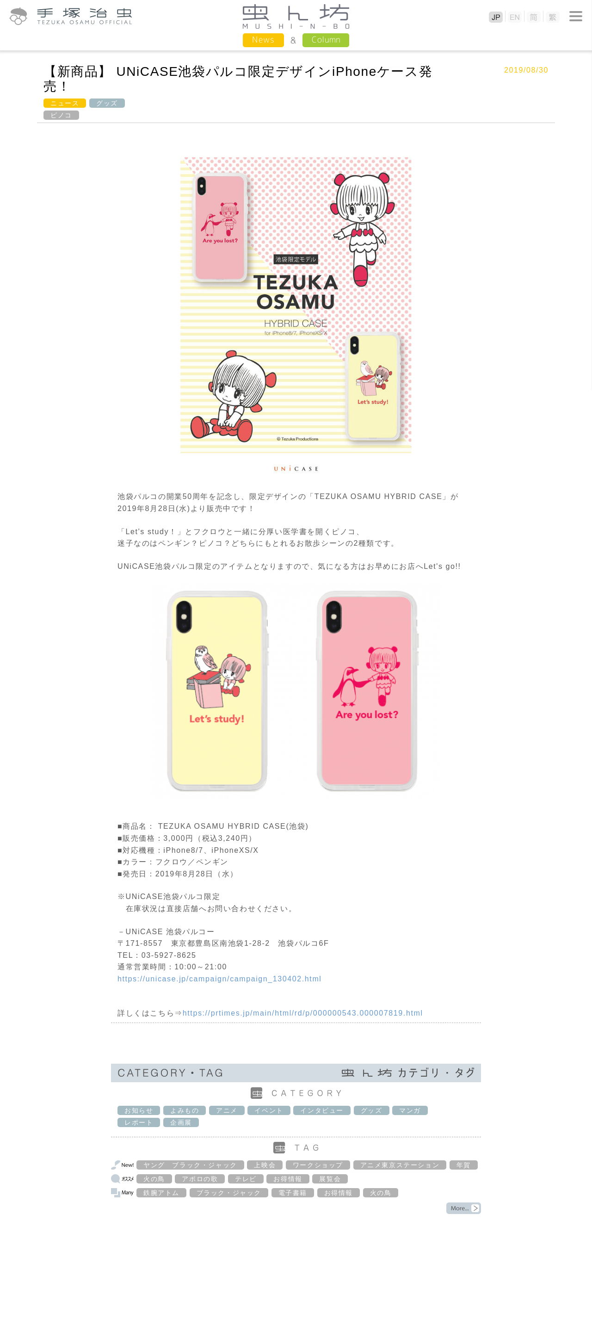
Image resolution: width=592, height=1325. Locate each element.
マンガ (410, 1110)
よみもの (184, 1110)
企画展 (181, 1122)
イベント (268, 1110)
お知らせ (138, 1110)
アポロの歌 (200, 1179)
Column (326, 39)
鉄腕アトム (161, 1192)
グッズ (107, 103)
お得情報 (287, 1179)
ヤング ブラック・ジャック (190, 1165)
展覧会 (330, 1179)
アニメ (227, 1110)
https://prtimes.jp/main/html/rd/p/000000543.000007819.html (303, 1013)
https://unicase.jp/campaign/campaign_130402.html (219, 979)
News (263, 39)
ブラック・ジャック (229, 1192)
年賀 (463, 1165)
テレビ (246, 1179)
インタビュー (322, 1110)
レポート (138, 1122)
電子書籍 (292, 1192)
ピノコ (61, 115)
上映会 (265, 1165)
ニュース (64, 103)
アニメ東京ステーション (400, 1165)
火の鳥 (154, 1179)
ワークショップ (318, 1165)
